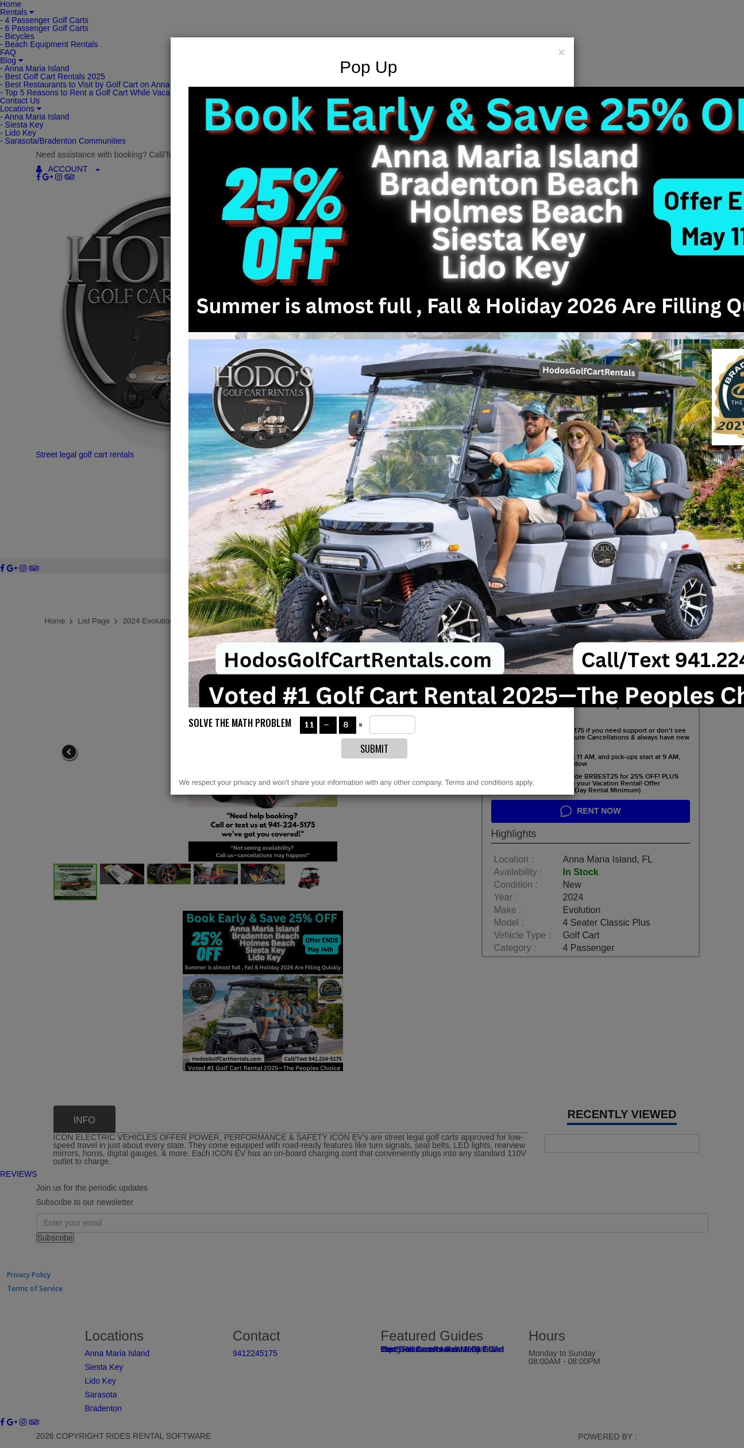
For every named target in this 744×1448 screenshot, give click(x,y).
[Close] (561, 51)
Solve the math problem (239, 721)
